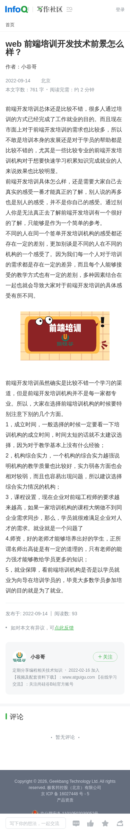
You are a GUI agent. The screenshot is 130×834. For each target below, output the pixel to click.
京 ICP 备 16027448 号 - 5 (65, 793)
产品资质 (65, 800)
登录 (120, 9)
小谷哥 (29, 67)
